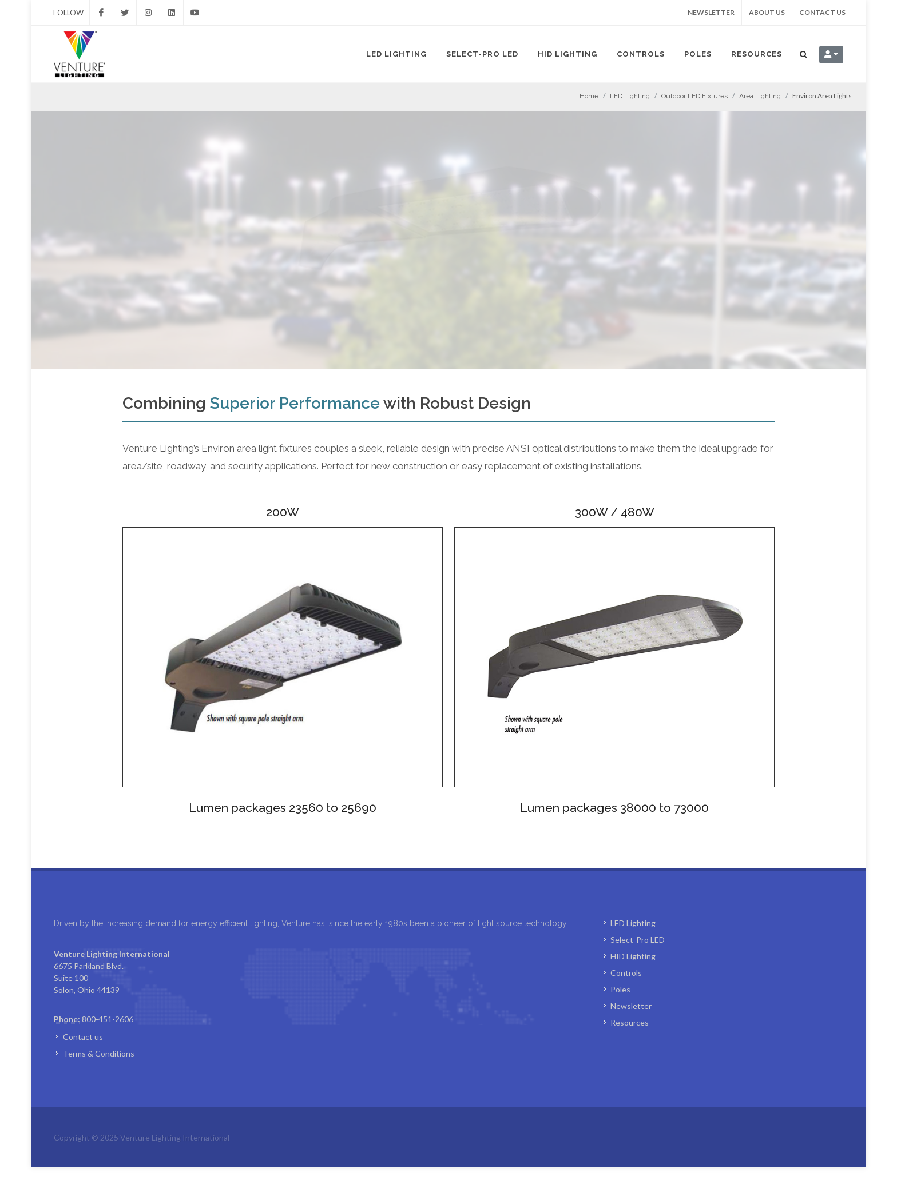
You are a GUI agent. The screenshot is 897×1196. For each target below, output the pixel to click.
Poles (698, 54)
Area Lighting (760, 96)
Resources (756, 54)
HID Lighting (567, 54)
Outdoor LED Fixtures (694, 96)
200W (282, 512)
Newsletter (711, 12)
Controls (641, 54)
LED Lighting (396, 54)
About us (767, 12)
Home (589, 96)
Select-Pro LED (482, 54)
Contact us (822, 12)
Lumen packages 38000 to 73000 (614, 807)
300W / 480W (614, 512)
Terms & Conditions (98, 1082)
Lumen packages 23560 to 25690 (282, 807)
